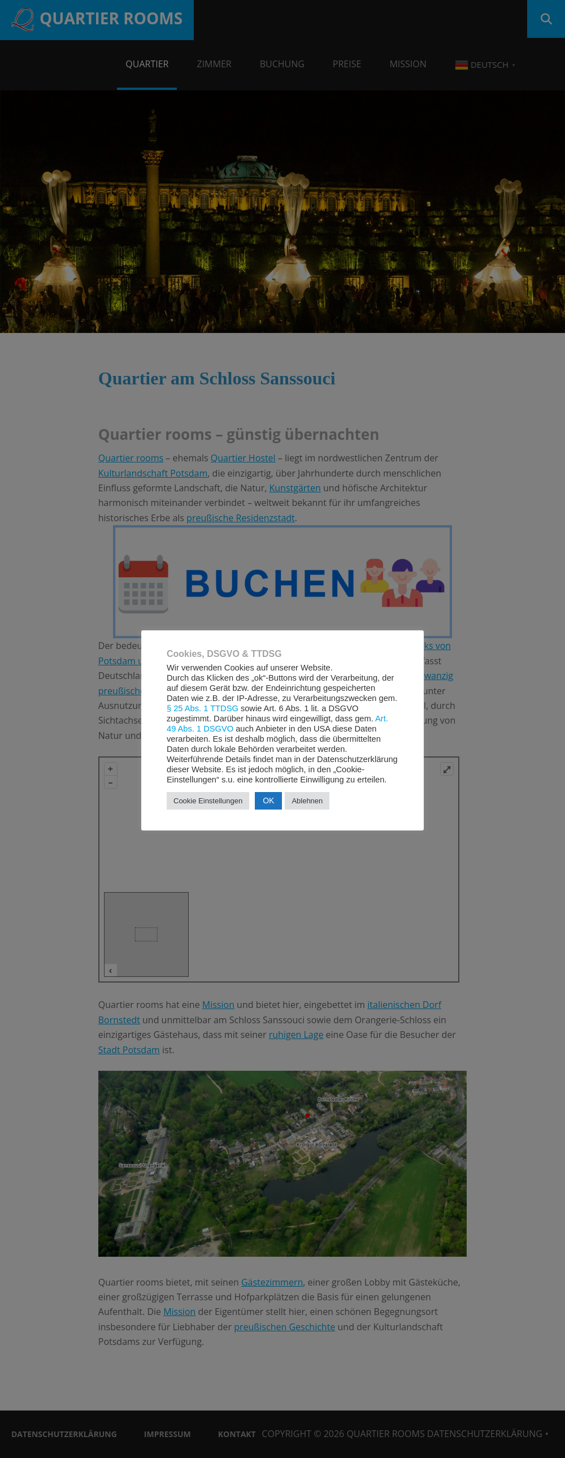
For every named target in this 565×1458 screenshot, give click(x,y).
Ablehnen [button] (307, 801)
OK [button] (268, 800)
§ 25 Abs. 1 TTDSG (202, 708)
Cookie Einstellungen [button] (207, 801)
